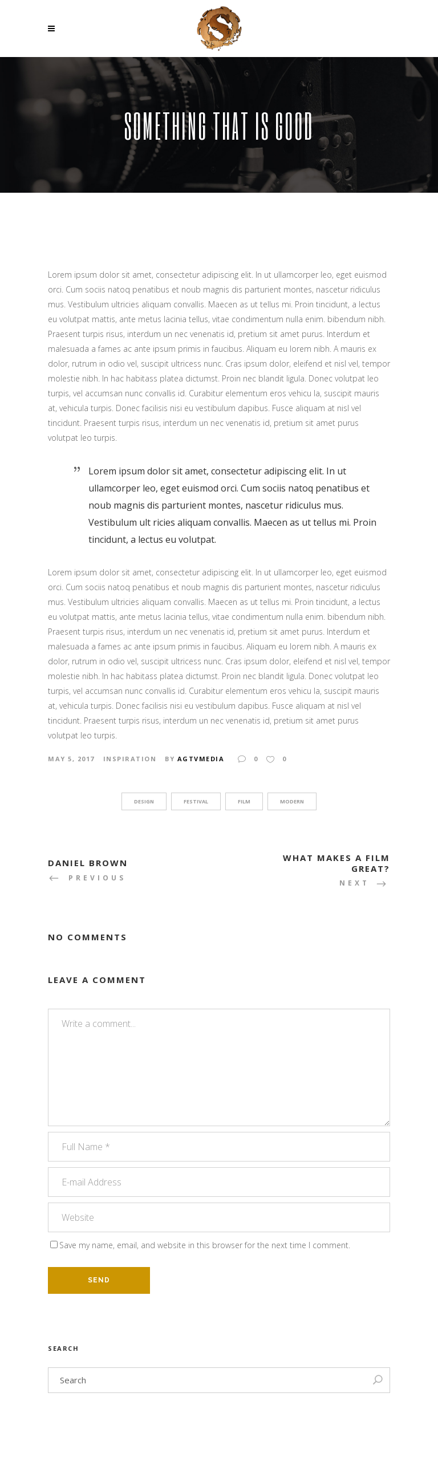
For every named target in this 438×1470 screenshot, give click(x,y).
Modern (292, 801)
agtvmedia (201, 758)
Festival (196, 801)
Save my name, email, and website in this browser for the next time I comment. (204, 1245)
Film (244, 801)
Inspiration (130, 758)
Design (144, 801)
